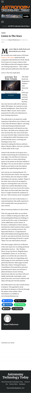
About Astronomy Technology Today (12, 382)
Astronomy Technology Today (16, 376)
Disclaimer (22, 384)
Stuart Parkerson (14, 40)
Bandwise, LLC (19, 388)
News (3, 33)
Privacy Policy (13, 384)
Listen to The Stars (8, 57)
